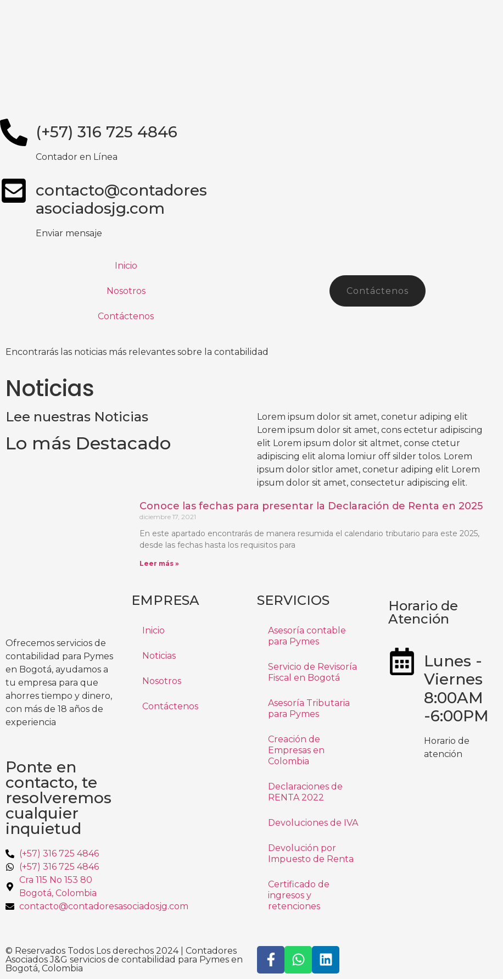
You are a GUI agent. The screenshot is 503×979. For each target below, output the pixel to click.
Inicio (126, 265)
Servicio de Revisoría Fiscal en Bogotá (312, 672)
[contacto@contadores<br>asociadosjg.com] (13, 190)
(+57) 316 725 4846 (106, 132)
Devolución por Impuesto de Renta (311, 853)
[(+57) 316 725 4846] (13, 132)
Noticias (159, 655)
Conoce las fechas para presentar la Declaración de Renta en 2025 (311, 506)
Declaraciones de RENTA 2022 (305, 792)
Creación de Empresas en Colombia (296, 750)
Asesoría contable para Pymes (307, 636)
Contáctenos (126, 316)
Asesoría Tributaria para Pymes (309, 708)
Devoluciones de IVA (313, 822)
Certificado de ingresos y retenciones (298, 895)
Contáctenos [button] (377, 291)
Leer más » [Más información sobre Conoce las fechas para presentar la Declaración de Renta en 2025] (159, 563)
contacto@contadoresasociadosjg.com (121, 199)
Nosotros (126, 291)
